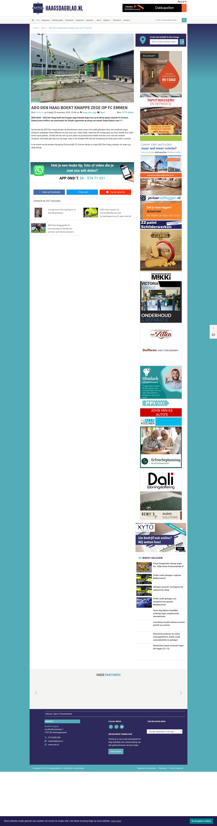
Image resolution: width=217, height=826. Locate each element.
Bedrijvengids (57, 20)
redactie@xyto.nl (55, 795)
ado (89, 112)
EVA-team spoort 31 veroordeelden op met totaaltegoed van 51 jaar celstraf (115, 213)
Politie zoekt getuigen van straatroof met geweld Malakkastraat (164, 622)
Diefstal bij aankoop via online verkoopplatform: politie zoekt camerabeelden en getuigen (166, 680)
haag (85, 112)
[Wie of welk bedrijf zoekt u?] (164, 41)
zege (94, 112)
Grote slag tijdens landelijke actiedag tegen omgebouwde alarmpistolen (166, 641)
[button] (33, 747)
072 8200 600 (54, 792)
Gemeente (69, 20)
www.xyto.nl (53, 799)
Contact (126, 20)
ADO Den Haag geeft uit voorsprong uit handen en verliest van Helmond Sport (61, 228)
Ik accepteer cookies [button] (201, 821)
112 (37, 20)
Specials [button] (89, 20)
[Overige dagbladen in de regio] (164, 786)
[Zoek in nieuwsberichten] (168, 20)
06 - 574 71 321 (92, 178)
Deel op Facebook (49, 192)
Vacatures (117, 20)
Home (35, 28)
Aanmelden (116, 805)
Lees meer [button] (116, 821)
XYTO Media (127, 112)
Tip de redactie (115, 192)
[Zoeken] (184, 20)
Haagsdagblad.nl (64, 8)
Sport (98, 20)
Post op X (82, 192)
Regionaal (80, 20)
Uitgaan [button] (106, 20)
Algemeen (46, 20)
